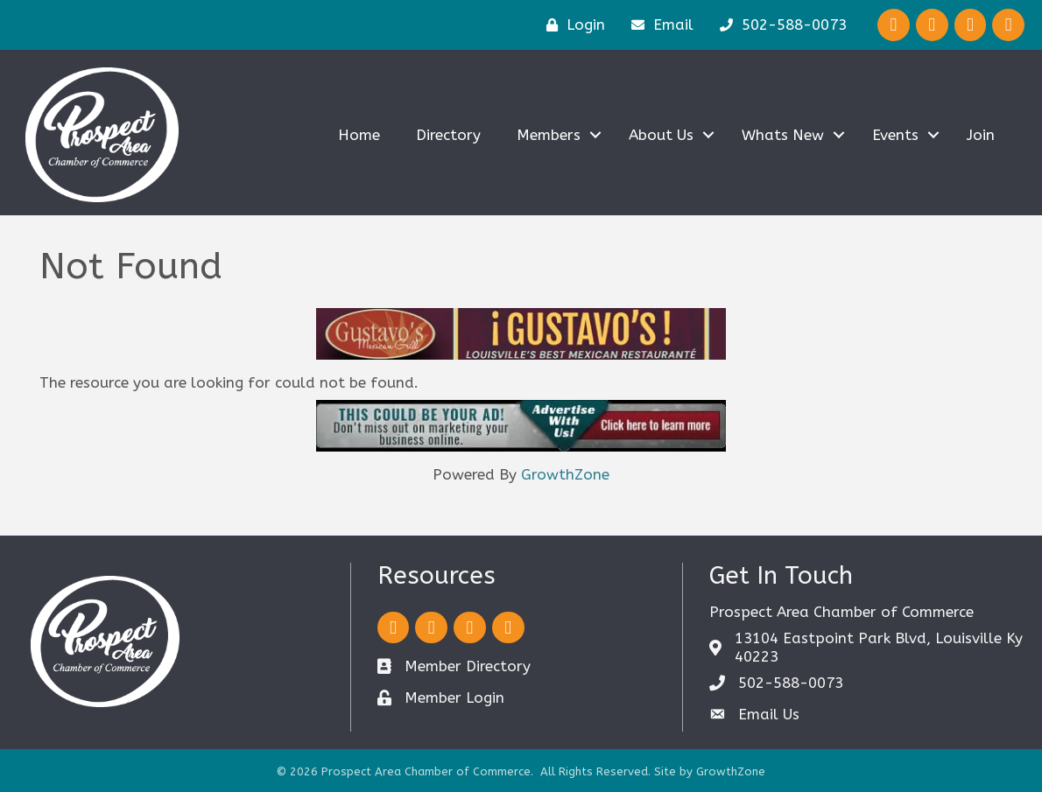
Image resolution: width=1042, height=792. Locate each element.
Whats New (782, 135)
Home (358, 135)
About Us (660, 135)
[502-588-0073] (779, 25)
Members (548, 135)
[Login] (571, 25)
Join (980, 135)
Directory (447, 135)
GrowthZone (565, 474)
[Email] (658, 25)
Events (894, 135)
